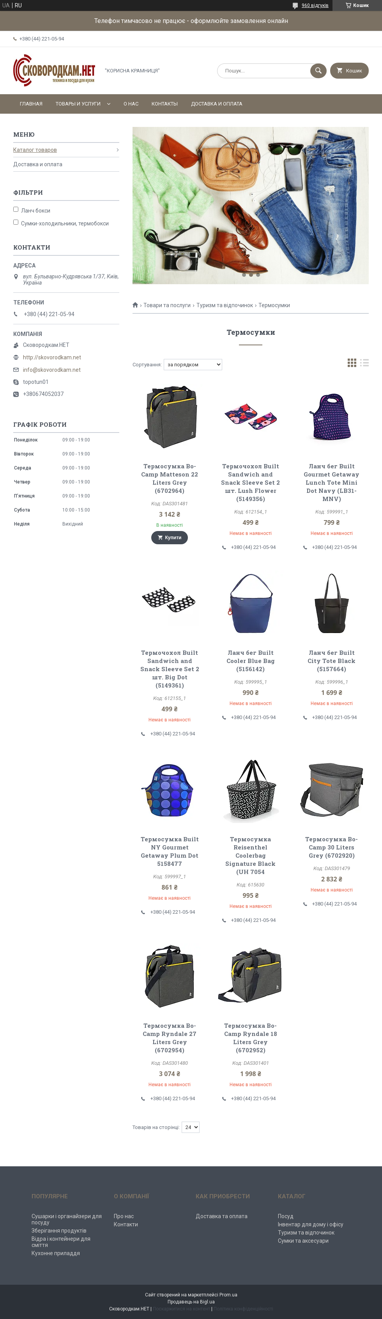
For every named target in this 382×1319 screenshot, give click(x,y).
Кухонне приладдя (56, 1253)
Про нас (124, 1216)
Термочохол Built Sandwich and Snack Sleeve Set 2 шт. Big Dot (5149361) (169, 669)
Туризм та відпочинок (224, 305)
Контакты (165, 104)
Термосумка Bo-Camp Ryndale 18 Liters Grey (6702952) (250, 1038)
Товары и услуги (78, 104)
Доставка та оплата (222, 1216)
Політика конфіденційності (243, 1309)
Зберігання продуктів (59, 1231)
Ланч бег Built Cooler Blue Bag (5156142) (250, 661)
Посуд (286, 1216)
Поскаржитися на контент (181, 1309)
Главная (31, 104)
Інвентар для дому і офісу (310, 1224)
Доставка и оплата (216, 104)
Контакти (126, 1224)
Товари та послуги (167, 305)
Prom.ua (228, 1295)
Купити (173, 537)
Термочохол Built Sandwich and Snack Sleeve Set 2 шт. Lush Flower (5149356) (250, 482)
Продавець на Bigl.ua (191, 1302)
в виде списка (364, 365)
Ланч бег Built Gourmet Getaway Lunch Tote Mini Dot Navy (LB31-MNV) (331, 482)
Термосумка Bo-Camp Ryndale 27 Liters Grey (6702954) (169, 1038)
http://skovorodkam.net (52, 357)
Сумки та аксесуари (303, 1241)
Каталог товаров (35, 150)
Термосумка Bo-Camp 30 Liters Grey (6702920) (331, 847)
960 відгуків (315, 5)
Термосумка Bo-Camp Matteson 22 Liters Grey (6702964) (169, 478)
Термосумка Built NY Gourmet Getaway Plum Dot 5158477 (170, 851)
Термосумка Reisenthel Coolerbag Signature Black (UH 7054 (250, 855)
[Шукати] (318, 70)
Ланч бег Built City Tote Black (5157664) (331, 661)
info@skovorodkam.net (52, 370)
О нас (131, 104)
